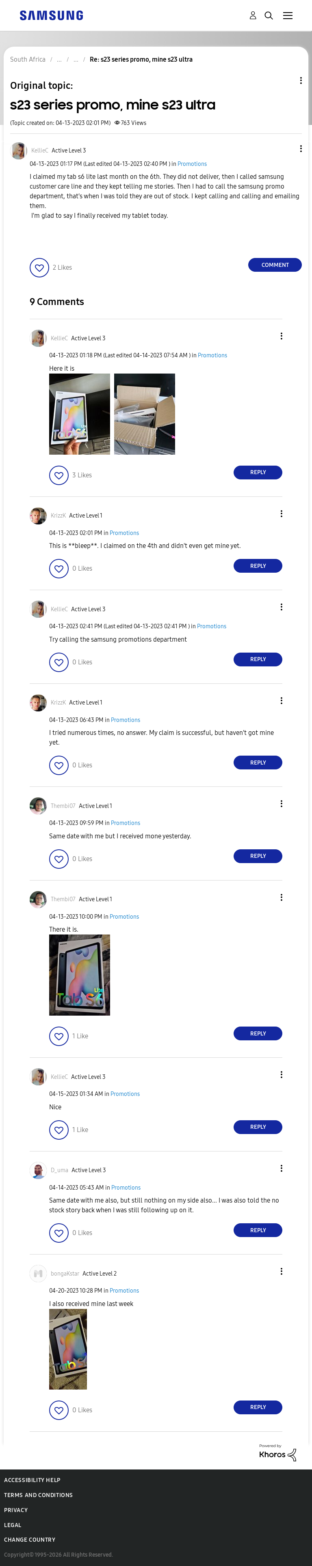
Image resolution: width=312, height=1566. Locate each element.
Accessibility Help (32, 1480)
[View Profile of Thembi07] (63, 806)
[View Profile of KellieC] (39, 150)
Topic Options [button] (287, 80)
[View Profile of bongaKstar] (65, 1273)
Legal (13, 1525)
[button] (287, 148)
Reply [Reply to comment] (258, 472)
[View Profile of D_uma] (59, 1170)
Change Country (29, 1539)
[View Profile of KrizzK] (58, 515)
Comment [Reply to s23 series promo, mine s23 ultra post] (275, 265)
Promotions (192, 164)
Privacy (16, 1510)
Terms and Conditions (38, 1495)
